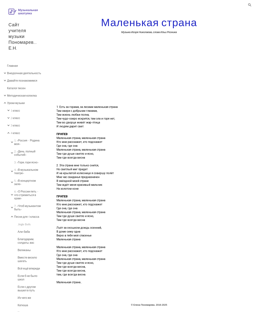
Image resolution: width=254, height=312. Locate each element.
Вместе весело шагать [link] (27, 259)
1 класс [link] (15, 110)
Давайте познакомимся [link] (22, 80)
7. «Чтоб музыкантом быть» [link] (27, 207)
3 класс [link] (15, 125)
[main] (149, 25)
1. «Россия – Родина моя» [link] (27, 142)
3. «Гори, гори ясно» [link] (26, 162)
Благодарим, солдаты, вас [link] (26, 240)
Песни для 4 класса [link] (26, 216)
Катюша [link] (23, 305)
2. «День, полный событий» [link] (24, 153)
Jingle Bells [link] (24, 224)
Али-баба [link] (24, 231)
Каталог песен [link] (16, 88)
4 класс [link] (15, 133)
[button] (250, 5)
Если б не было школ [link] (27, 277)
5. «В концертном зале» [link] (25, 182)
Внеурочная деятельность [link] (24, 73)
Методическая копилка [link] (22, 95)
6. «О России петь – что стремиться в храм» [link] (26, 195)
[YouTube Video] (101, 76)
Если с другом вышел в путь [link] (27, 288)
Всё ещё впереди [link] (29, 268)
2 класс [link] (15, 118)
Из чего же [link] (24, 297)
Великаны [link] (24, 250)
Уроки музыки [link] (16, 103)
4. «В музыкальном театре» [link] (26, 171)
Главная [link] (12, 65)
